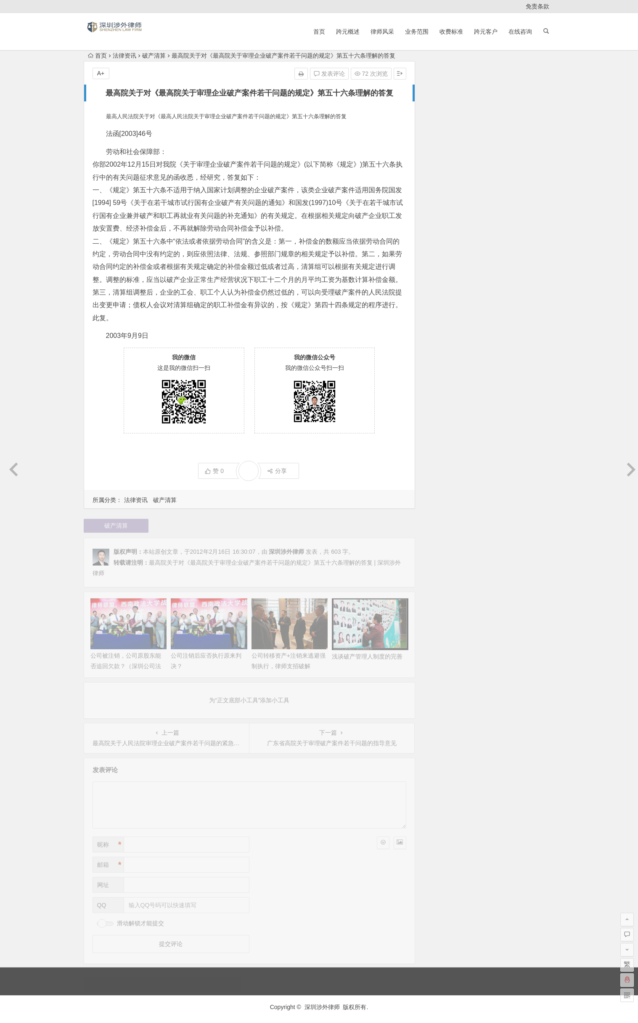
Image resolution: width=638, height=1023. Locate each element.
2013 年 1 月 (443, 396)
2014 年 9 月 (443, 278)
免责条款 (537, 6)
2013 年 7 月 (443, 361)
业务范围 (417, 31)
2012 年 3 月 (443, 514)
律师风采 (382, 31)
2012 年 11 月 (444, 420)
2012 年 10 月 (444, 431)
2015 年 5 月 (443, 219)
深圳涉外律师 (322, 1007)
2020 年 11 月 (444, 184)
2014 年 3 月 (443, 325)
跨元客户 (486, 31)
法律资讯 (124, 55)
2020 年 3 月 (443, 196)
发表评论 (329, 73)
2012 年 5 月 (443, 490)
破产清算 (154, 55)
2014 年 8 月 (443, 290)
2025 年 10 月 (444, 113)
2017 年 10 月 (444, 208)
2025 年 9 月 (443, 125)
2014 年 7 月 (443, 302)
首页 (319, 31)
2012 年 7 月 (443, 467)
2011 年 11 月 (444, 549)
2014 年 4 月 (443, 314)
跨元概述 (348, 31)
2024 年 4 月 (443, 137)
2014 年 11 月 (444, 255)
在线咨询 (520, 31)
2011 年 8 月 (443, 573)
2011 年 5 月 (443, 596)
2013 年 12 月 (444, 337)
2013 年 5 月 (443, 372)
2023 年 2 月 (443, 160)
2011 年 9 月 (443, 561)
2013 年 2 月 (443, 384)
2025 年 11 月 (444, 101)
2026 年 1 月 (443, 90)
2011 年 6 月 (443, 585)
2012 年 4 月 (443, 502)
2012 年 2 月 (443, 526)
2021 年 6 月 (443, 172)
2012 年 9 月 (443, 443)
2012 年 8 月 (443, 455)
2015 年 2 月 (443, 231)
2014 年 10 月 (444, 266)
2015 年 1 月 (443, 243)
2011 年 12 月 (444, 537)
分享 (277, 471)
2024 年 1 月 (443, 149)
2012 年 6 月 (443, 479)
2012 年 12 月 (444, 408)
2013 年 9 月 (443, 349)
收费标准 (451, 31)
